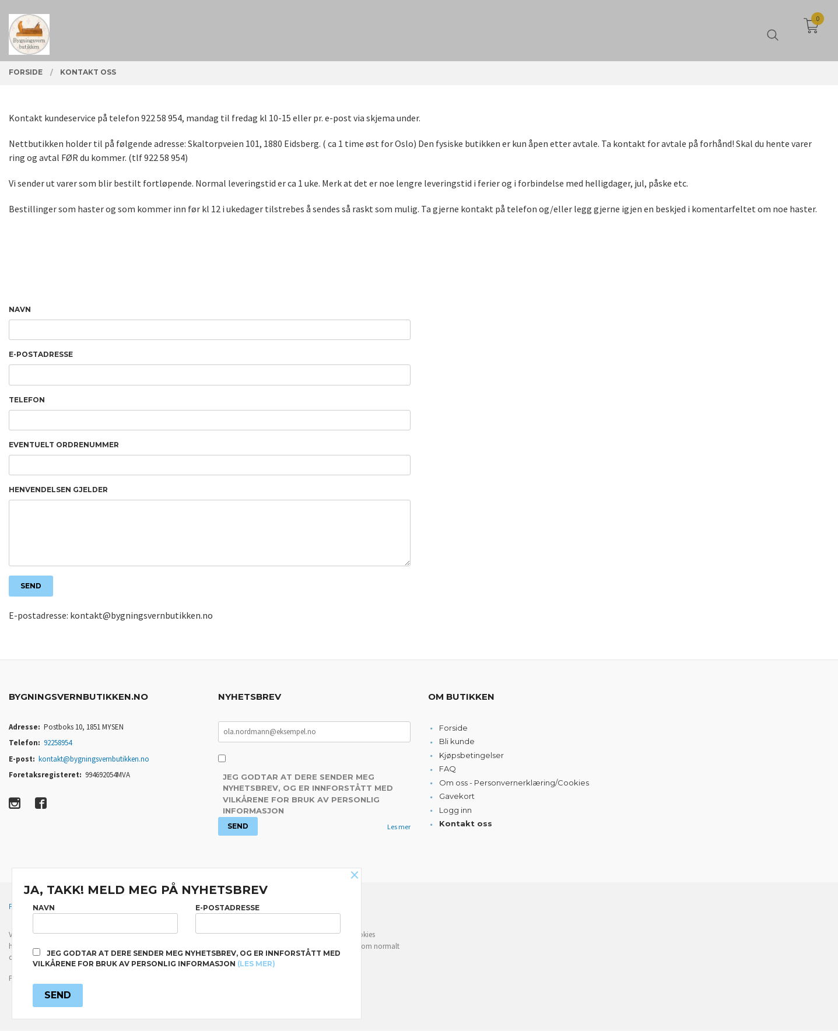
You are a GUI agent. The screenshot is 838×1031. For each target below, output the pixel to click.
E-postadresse (41, 354)
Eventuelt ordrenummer (64, 445)
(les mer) (256, 963)
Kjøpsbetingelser (471, 758)
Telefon (27, 400)
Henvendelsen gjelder (58, 491)
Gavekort (457, 799)
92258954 (58, 746)
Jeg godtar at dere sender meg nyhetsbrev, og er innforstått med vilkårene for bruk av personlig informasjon (308, 797)
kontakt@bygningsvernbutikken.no (93, 762)
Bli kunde (457, 744)
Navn (20, 309)
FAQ (447, 771)
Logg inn (455, 813)
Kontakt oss (465, 826)
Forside (453, 730)
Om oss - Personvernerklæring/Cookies (514, 785)
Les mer (399, 829)
